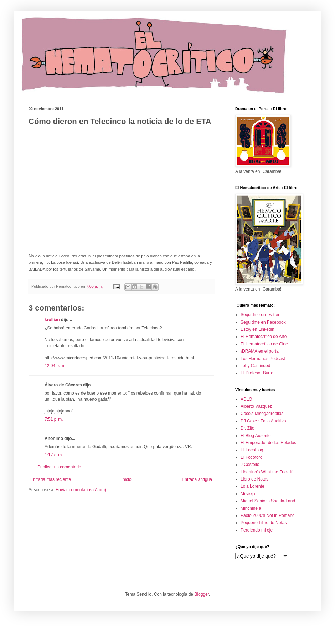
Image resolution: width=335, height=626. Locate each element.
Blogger (201, 594)
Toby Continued (255, 365)
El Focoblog (252, 449)
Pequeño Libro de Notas (264, 522)
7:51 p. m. (54, 419)
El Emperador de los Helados (268, 442)
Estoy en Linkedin (257, 329)
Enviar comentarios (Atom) (81, 489)
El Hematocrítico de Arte (264, 336)
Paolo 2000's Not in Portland (268, 515)
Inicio (127, 479)
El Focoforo (251, 457)
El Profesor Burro (257, 372)
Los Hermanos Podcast (263, 358)
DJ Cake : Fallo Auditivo (263, 421)
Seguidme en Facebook (263, 322)
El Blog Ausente (256, 435)
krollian (52, 319)
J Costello (250, 464)
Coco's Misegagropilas (262, 413)
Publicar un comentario (59, 467)
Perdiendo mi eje (257, 530)
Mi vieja (248, 493)
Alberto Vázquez (256, 406)
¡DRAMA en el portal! (261, 351)
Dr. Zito (247, 428)
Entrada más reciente (50, 479)
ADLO (246, 399)
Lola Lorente (252, 486)
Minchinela (251, 508)
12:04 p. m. (55, 365)
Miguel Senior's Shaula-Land (268, 500)
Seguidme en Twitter (260, 314)
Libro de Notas (254, 479)
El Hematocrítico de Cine (264, 344)
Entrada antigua (197, 479)
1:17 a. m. (54, 454)
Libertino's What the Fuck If (266, 471)
